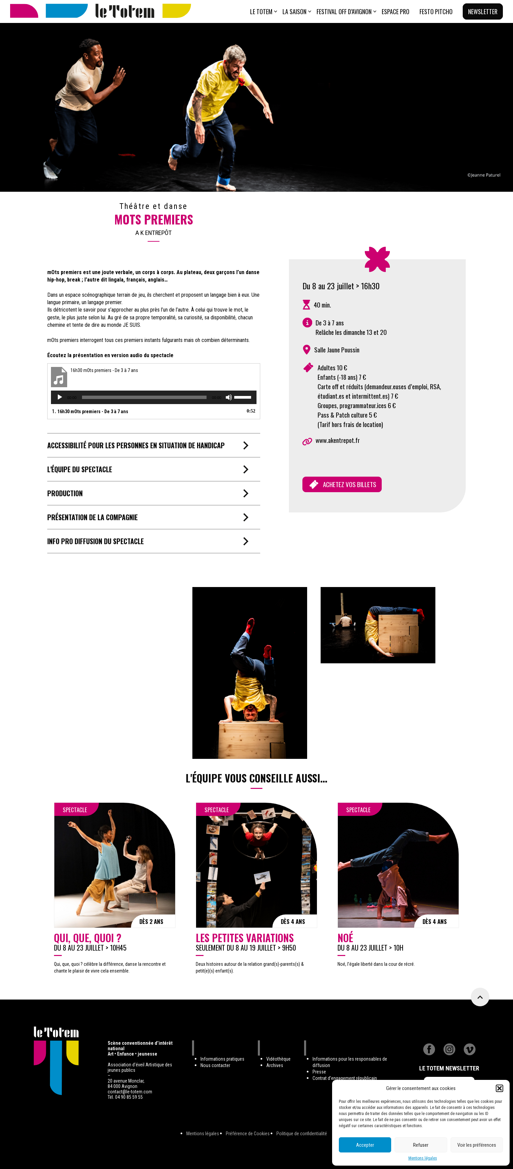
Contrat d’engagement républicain (345, 1078)
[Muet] (228, 397)
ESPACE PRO (395, 11)
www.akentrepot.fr (338, 440)
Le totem (261, 11)
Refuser (420, 1145)
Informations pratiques (222, 1059)
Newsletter (482, 11)
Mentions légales (422, 1158)
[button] (499, 1088)
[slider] (144, 397)
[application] (153, 397)
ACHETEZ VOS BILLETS (349, 484)
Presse (319, 1071)
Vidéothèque (278, 1059)
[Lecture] (59, 397)
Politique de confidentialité (301, 1133)
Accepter (365, 1145)
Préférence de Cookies (248, 1133)
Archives (274, 1065)
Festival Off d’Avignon (344, 11)
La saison (294, 11)
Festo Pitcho (436, 11)
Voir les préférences (476, 1145)
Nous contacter (215, 1065)
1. (90, 411)
